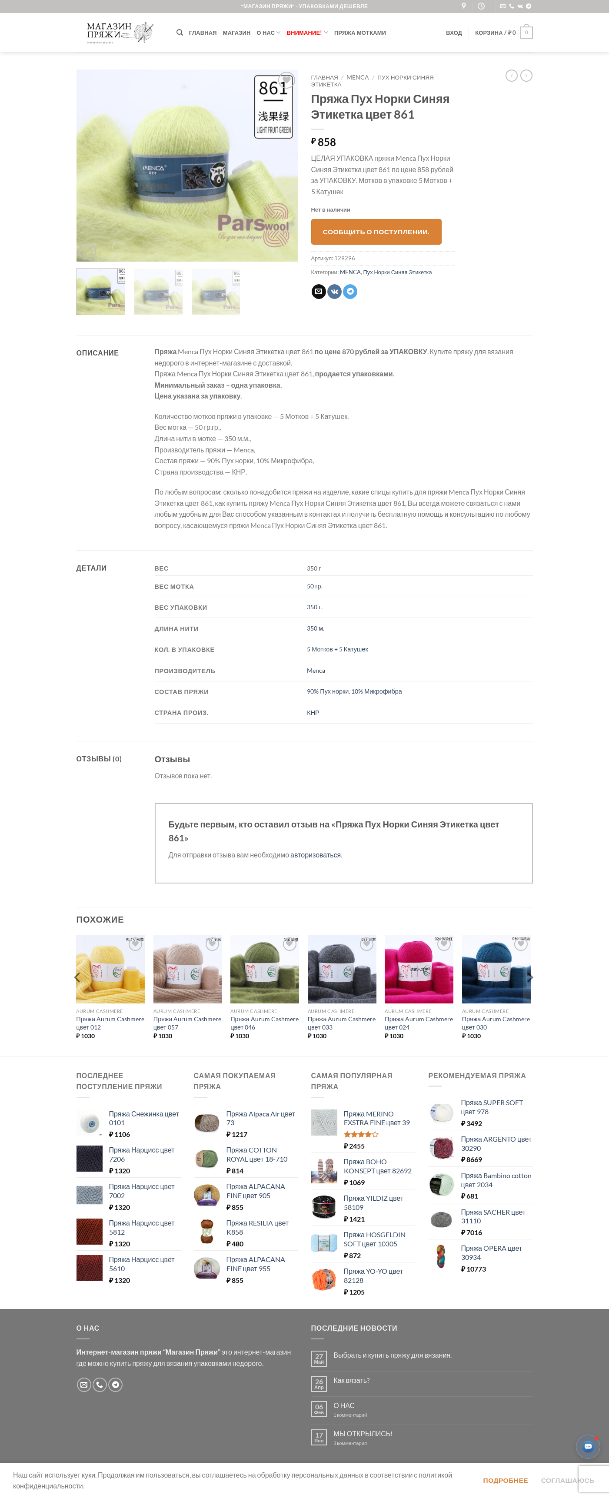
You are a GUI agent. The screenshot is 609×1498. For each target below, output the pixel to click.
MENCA (357, 77)
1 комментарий (357, 1415)
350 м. (315, 628)
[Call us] (511, 6)
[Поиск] (179, 32)
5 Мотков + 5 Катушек (337, 649)
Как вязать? (351, 1380)
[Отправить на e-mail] (503, 6)
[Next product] (512, 76)
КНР (313, 712)
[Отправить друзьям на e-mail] (319, 291)
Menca (316, 670)
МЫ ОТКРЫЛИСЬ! (363, 1433)
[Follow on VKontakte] (520, 6)
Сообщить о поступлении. (376, 232)
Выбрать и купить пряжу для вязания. (392, 1355)
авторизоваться (315, 854)
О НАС (344, 1405)
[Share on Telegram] (350, 291)
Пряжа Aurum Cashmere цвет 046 (264, 1023)
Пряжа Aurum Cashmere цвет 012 (110, 1023)
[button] (454, 32)
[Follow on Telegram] (528, 6)
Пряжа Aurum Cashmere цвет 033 (342, 1023)
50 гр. (314, 586)
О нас (269, 32)
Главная (203, 32)
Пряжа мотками (360, 32)
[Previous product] (526, 76)
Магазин (237, 32)
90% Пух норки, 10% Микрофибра (354, 691)
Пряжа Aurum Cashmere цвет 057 (187, 1023)
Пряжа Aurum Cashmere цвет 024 (419, 1023)
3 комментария (366, 1443)
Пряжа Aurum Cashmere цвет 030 (496, 1023)
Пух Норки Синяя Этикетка (397, 272)
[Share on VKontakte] (334, 291)
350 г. (314, 607)
